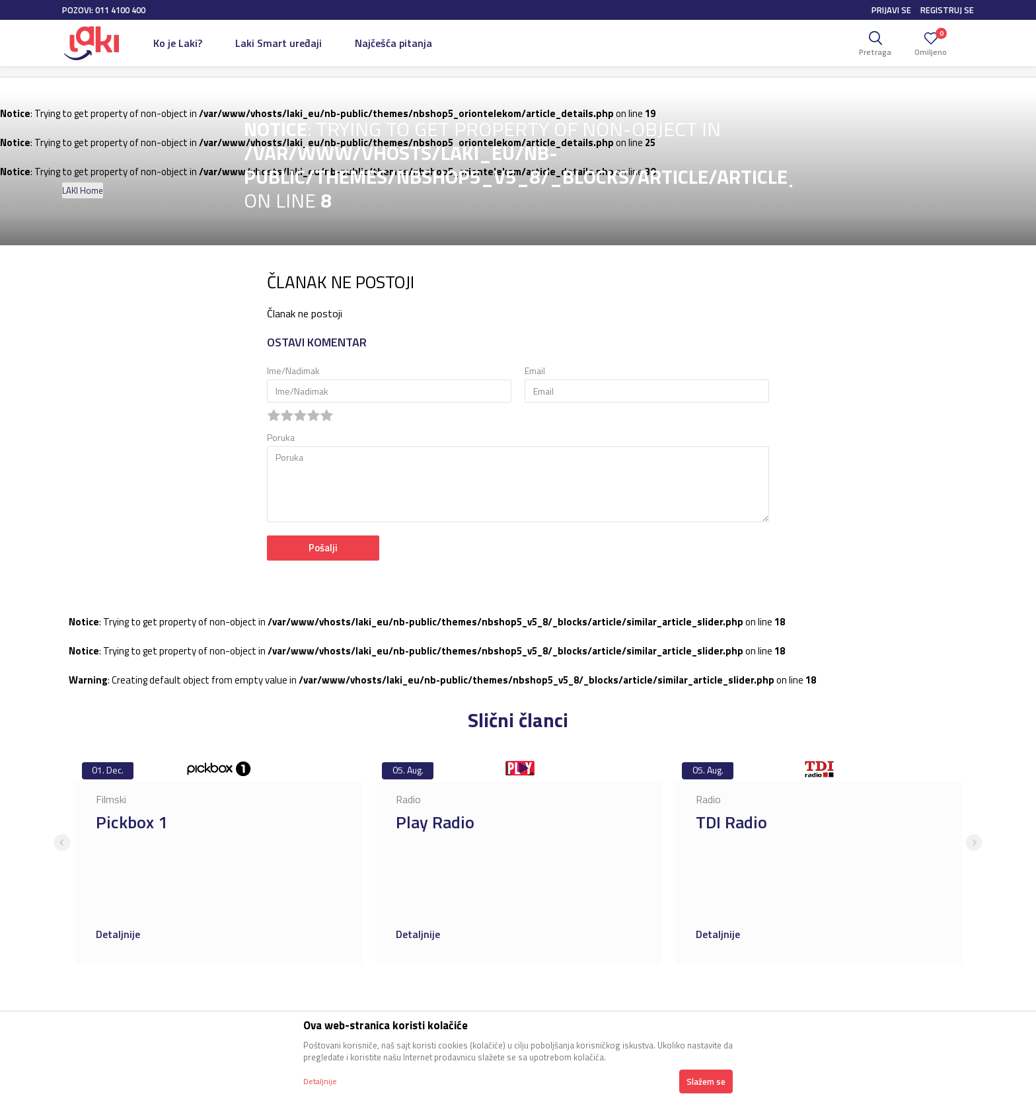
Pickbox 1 (132, 822)
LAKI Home (82, 190)
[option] (219, 860)
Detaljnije (119, 934)
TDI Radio (731, 822)
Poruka (281, 437)
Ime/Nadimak (293, 370)
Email (535, 370)
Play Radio (435, 822)
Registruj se (947, 10)
